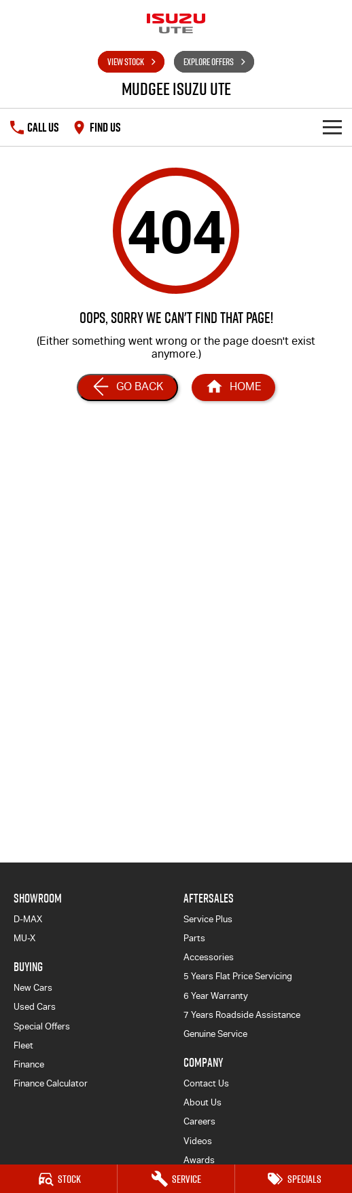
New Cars (33, 988)
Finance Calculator (51, 1083)
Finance (29, 1064)
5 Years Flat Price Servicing (237, 976)
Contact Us (206, 1083)
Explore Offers (208, 62)
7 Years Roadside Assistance (241, 1015)
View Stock (125, 62)
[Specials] (293, 1178)
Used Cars (35, 1007)
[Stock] (58, 1178)
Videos (197, 1141)
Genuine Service (215, 1034)
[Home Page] (233, 387)
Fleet (23, 1045)
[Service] (176, 1178)
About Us (202, 1102)
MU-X (24, 938)
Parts (194, 938)
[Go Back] (127, 387)
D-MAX (28, 919)
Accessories (208, 957)
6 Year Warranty (215, 996)
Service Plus (207, 919)
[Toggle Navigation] (332, 127)
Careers (199, 1121)
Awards (199, 1160)
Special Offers (42, 1026)
